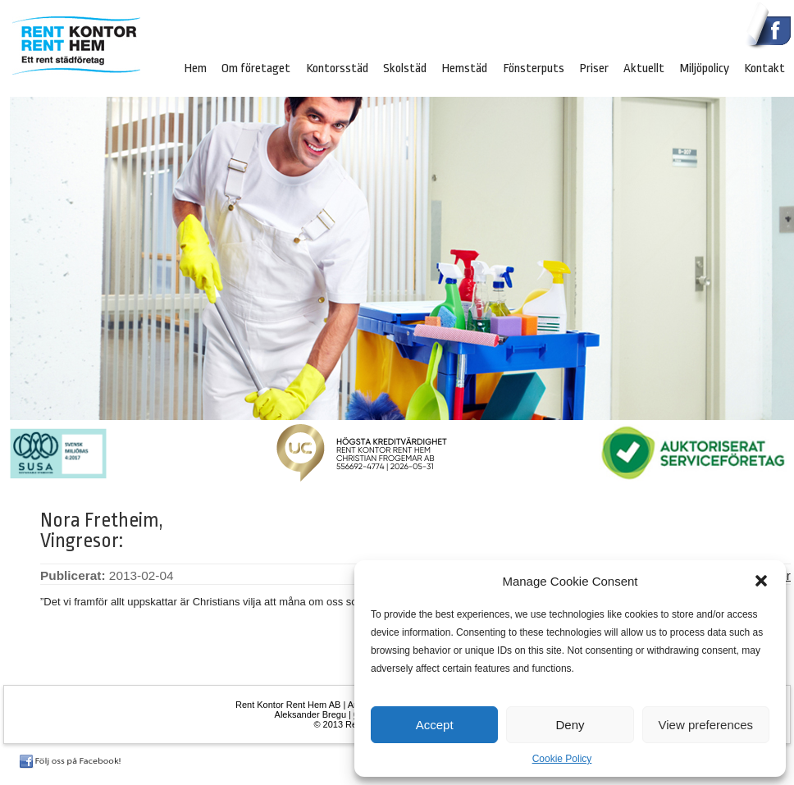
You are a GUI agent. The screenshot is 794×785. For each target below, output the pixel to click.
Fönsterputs (533, 68)
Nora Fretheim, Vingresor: (101, 530)
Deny (569, 725)
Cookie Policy (562, 758)
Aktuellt (643, 68)
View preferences (706, 725)
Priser (594, 68)
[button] (761, 581)
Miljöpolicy (704, 68)
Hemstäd (464, 68)
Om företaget (255, 68)
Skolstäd (405, 68)
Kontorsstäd (337, 68)
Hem (195, 68)
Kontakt (764, 68)
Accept (435, 725)
